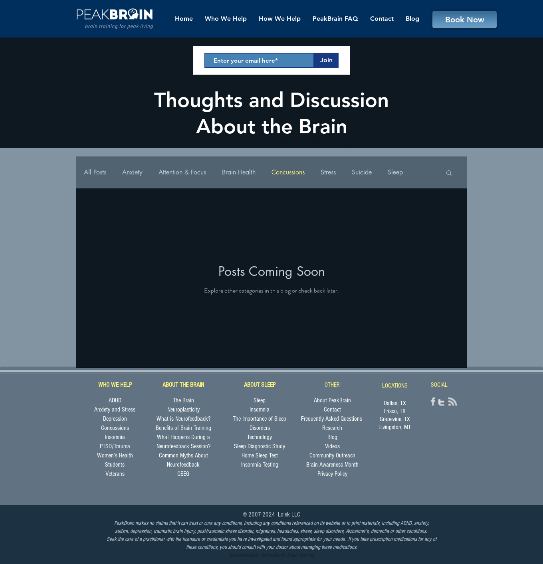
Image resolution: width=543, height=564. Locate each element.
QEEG (183, 473)
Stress (328, 172)
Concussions (288, 172)
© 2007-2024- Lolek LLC (271, 514)
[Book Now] (464, 19)
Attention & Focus (182, 172)
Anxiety (132, 172)
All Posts (95, 172)
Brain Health (239, 172)
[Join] (326, 60)
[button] (449, 173)
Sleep (395, 172)
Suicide (362, 172)
